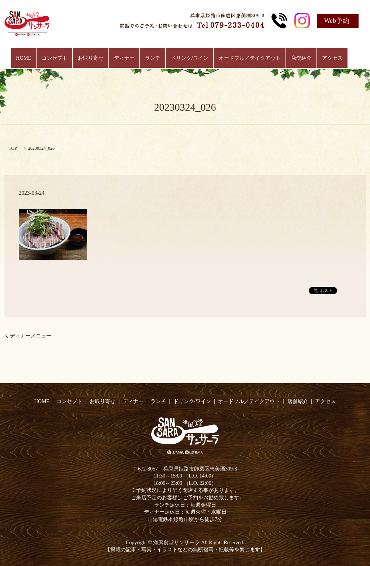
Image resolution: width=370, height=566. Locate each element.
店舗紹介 (293, 58)
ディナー (127, 58)
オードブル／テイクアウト (244, 58)
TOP (13, 148)
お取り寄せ (96, 58)
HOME (34, 58)
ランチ (152, 58)
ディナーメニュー (30, 335)
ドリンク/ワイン (186, 58)
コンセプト (63, 58)
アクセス (321, 58)
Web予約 (337, 20)
